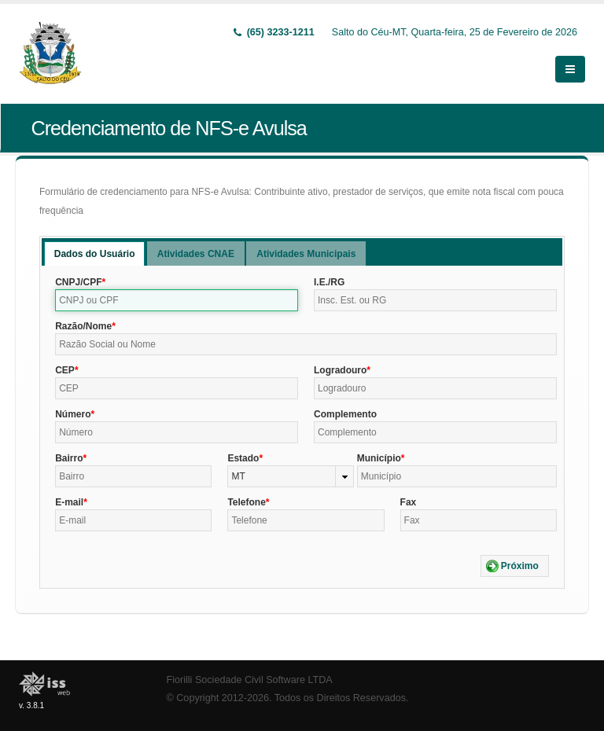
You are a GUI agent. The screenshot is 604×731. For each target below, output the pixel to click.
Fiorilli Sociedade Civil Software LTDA (250, 679)
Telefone (246, 502)
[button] (515, 566)
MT (238, 476)
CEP (65, 370)
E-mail (69, 502)
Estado (243, 458)
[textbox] (176, 300)
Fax (408, 502)
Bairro (69, 458)
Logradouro (340, 370)
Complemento (345, 414)
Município (379, 458)
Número (72, 414)
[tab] (94, 253)
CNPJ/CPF (78, 282)
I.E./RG (329, 282)
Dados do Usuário (94, 253)
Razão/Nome (83, 326)
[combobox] (290, 476)
